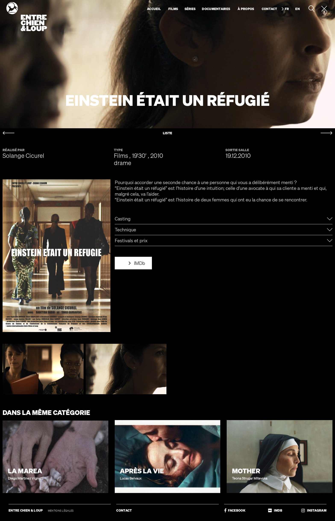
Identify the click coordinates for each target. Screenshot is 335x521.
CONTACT (124, 510)
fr (287, 9)
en (297, 9)
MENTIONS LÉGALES (61, 510)
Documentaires (216, 9)
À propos (246, 9)
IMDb (139, 263)
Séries (190, 9)
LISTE (167, 133)
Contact (269, 9)
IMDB (275, 510)
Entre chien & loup (26, 16)
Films (173, 9)
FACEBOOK (234, 510)
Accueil (154, 9)
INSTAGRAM (313, 510)
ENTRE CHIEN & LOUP (26, 510)
